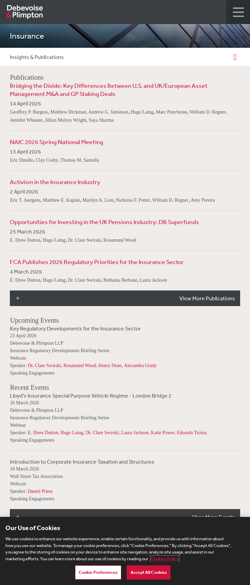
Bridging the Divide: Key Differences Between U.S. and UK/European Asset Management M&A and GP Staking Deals (109, 89)
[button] (238, 12)
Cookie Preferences (98, 572)
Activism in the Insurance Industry (55, 181)
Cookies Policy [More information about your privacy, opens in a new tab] (165, 559)
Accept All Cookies (148, 572)
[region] (125, 551)
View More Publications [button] (207, 298)
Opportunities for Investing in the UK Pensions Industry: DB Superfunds (104, 221)
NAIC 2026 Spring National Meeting (56, 141)
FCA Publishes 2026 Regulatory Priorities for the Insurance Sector (97, 261)
